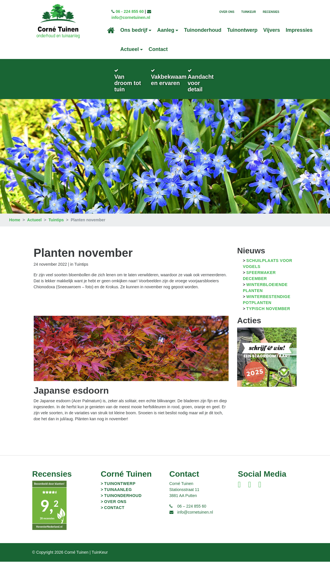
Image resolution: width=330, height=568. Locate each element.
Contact (158, 49)
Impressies (299, 30)
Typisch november (268, 308)
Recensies (271, 11)
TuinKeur (248, 11)
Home (14, 220)
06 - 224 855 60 (130, 11)
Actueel (34, 220)
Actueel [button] (129, 49)
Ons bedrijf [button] (133, 30)
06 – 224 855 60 (191, 506)
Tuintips (56, 220)
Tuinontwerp (242, 30)
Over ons (226, 11)
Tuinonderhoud (202, 30)
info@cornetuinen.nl (130, 17)
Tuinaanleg (118, 489)
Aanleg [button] (165, 30)
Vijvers (271, 30)
